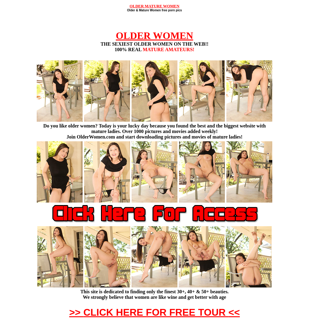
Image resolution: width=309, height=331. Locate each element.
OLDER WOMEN (154, 35)
